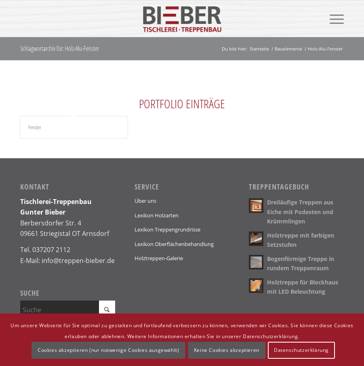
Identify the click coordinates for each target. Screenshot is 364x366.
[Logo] (182, 18)
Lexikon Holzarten (157, 215)
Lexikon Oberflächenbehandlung (174, 244)
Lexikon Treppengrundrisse (167, 229)
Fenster (34, 127)
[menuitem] (333, 18)
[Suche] (67, 310)
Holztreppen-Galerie (159, 258)
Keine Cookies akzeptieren (226, 350)
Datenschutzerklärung (301, 350)
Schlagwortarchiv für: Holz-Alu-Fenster (59, 48)
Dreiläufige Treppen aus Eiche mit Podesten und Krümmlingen (300, 211)
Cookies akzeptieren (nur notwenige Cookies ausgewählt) (108, 350)
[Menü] (333, 18)
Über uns (145, 200)
